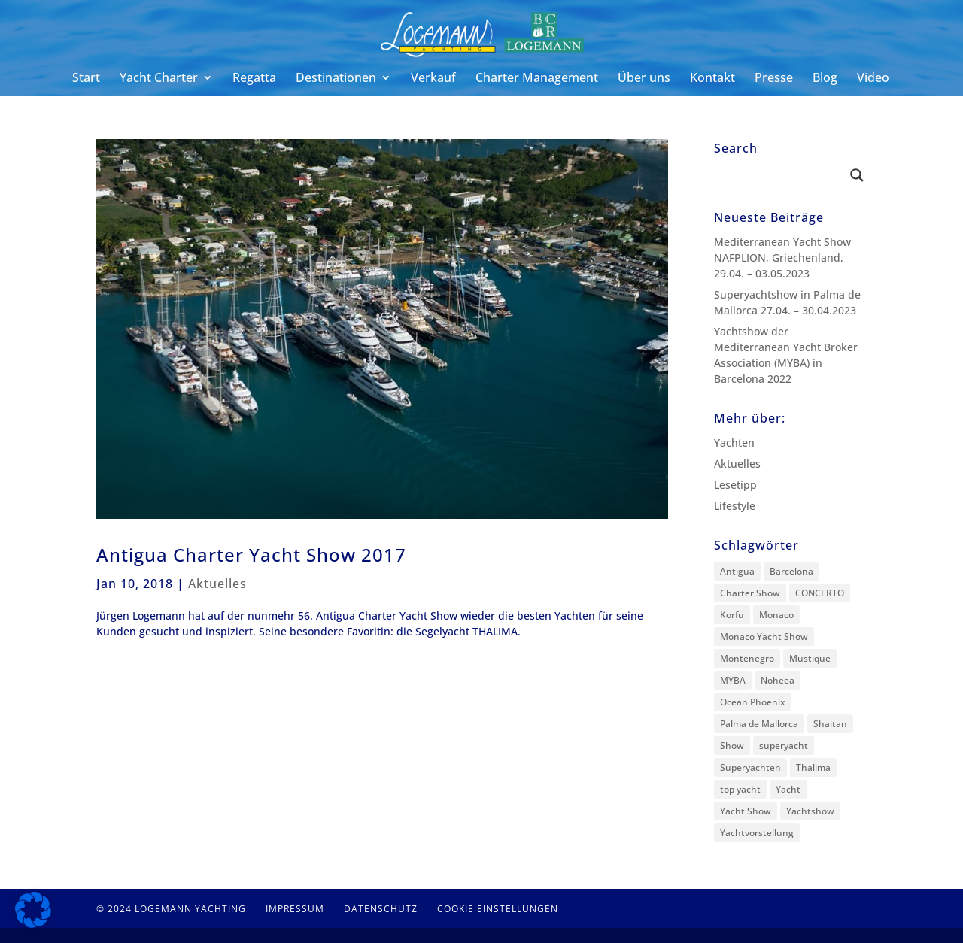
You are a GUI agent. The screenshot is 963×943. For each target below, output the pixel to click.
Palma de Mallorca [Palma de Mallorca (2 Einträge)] (759, 723)
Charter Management (536, 79)
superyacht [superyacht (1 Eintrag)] (783, 745)
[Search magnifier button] (856, 175)
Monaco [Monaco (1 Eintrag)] (776, 614)
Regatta (254, 79)
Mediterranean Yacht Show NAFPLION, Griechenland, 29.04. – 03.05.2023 (782, 257)
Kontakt (712, 79)
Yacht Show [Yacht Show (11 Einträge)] (745, 811)
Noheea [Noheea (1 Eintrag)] (777, 680)
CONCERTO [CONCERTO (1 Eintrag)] (819, 593)
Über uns (644, 79)
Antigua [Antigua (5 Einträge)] (737, 571)
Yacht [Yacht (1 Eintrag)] (788, 789)
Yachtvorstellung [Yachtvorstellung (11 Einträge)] (757, 832)
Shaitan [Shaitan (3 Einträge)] (830, 723)
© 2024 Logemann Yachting (171, 908)
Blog (825, 79)
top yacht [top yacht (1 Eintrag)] (740, 789)
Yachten (734, 442)
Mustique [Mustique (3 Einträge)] (810, 658)
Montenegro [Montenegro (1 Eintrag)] (747, 658)
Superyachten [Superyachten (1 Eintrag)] (750, 767)
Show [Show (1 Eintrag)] (732, 745)
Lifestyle (734, 506)
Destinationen (336, 79)
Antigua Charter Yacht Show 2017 (251, 554)
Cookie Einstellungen (497, 908)
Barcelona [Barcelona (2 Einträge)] (791, 571)
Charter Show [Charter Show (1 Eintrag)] (750, 593)
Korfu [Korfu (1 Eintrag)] (732, 614)
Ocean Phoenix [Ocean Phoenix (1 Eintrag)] (752, 702)
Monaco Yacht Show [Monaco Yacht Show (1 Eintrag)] (764, 636)
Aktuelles (217, 583)
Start (86, 79)
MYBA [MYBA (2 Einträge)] (733, 680)
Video (873, 79)
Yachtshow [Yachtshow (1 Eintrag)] (810, 811)
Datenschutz (381, 908)
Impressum (295, 908)
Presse (774, 79)
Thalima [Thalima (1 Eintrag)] (813, 767)
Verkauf (433, 79)
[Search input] (784, 175)
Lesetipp (735, 485)
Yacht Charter (159, 79)
